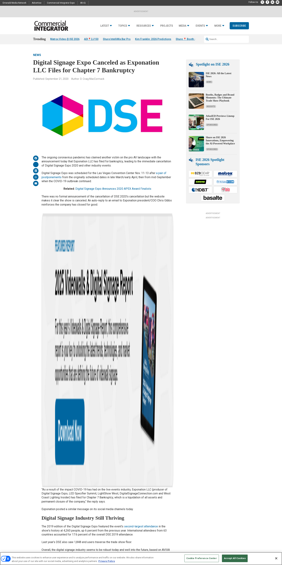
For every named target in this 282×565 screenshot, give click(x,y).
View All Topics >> (94, 530)
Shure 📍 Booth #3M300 (190, 39)
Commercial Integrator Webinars (174, 517)
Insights (211, 106)
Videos (52, 517)
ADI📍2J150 (91, 39)
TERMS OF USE (221, 551)
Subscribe (239, 25)
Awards (52, 508)
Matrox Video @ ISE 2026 (64, 39)
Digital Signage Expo (71, 372)
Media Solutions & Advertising (173, 490)
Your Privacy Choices (194, 551)
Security (89, 521)
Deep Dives (128, 490)
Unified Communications (97, 526)
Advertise (36, 3)
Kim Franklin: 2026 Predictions (153, 39)
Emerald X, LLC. (222, 545)
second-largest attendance (141, 287)
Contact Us (201, 490)
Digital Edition (129, 503)
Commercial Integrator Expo (61, 3)
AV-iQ (83, 3)
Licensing (164, 494)
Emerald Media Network (14, 3)
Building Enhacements (96, 494)
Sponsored (212, 125)
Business (90, 499)
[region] (141, 558)
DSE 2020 (98, 372)
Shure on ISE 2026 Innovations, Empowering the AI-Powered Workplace (220, 140)
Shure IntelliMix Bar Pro (117, 39)
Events (200, 25)
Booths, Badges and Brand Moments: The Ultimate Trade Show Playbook (220, 97)
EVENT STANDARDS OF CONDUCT (163, 551)
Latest (104, 25)
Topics (122, 25)
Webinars (127, 499)
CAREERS (103, 551)
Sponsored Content (58, 521)
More (217, 25)
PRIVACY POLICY (239, 551)
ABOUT (93, 551)
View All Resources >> (133, 512)
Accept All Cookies (235, 558)
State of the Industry (132, 508)
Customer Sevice (204, 494)
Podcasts (53, 503)
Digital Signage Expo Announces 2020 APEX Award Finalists (113, 188)
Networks (90, 517)
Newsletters (164, 499)
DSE (88, 372)
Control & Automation (96, 503)
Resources (144, 25)
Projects (166, 25)
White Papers (129, 494)
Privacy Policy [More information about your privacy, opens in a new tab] (106, 561)
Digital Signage (93, 508)
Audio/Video (91, 490)
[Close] (276, 558)
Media (182, 25)
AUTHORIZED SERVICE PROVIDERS (127, 551)
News (37, 55)
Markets (90, 512)
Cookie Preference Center (201, 558)
